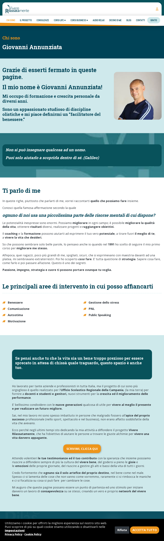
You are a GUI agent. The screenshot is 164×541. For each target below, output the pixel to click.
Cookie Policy (32, 534)
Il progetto (26, 20)
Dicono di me (115, 20)
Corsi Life (60, 20)
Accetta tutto (144, 530)
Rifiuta (122, 530)
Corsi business (79, 20)
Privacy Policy (13, 534)
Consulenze (43, 20)
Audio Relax (98, 20)
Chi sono (10, 20)
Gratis (153, 20)
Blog (128, 20)
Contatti (140, 20)
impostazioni (15, 530)
